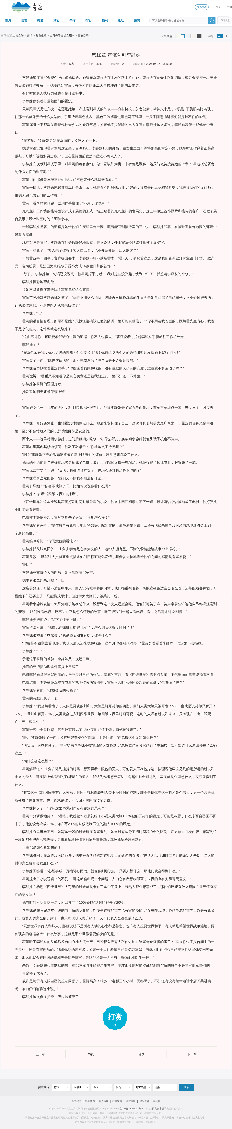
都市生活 (41, 35)
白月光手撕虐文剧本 (62, 35)
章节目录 (83, 35)
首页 (8, 20)
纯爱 (40, 20)
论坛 (121, 20)
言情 (24, 20)
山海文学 (18, 35)
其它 (56, 20)
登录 (218, 7)
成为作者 (202, 7)
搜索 (186, 1087)
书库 (72, 20)
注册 (229, 7)
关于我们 (76, 1101)
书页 (91, 1054)
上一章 (40, 1054)
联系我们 (90, 1101)
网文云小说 (158, 1108)
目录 (141, 1054)
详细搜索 (225, 20)
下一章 (192, 1054)
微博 (137, 20)
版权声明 (130, 1101)
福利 (105, 20)
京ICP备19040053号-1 (131, 1108)
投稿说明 (117, 1101)
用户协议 (103, 1101)
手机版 (156, 1101)
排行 (89, 20)
